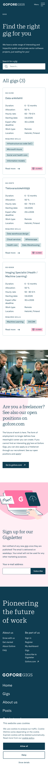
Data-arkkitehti (14, 98)
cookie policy (28, 738)
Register (29, 642)
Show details (24, 762)
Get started (8, 642)
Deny (24, 755)
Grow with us (9, 638)
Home (7, 685)
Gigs (27, 650)
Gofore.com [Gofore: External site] (32, 661)
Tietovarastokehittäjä (17, 188)
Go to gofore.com (16, 465)
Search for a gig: (10, 61)
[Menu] (39, 4)
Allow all (24, 746)
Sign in (28, 638)
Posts (7, 710)
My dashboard (31, 646)
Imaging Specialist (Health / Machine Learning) (21, 274)
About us (10, 702)
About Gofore (9, 646)
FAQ (5, 650)
